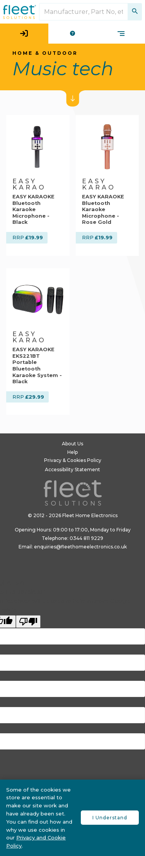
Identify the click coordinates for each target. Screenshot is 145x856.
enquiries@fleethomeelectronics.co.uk (80, 547)
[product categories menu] (121, 33)
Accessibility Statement (72, 469)
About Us (72, 444)
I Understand (109, 817)
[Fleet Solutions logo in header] (19, 12)
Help (72, 452)
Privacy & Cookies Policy (72, 460)
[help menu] (72, 33)
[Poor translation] (28, 621)
